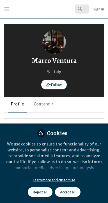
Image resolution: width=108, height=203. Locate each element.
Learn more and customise (54, 180)
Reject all (40, 192)
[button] (54, 85)
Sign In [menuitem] (98, 9)
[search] (82, 9)
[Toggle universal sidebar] (7, 9)
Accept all (67, 192)
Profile (17, 104)
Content (44, 104)
